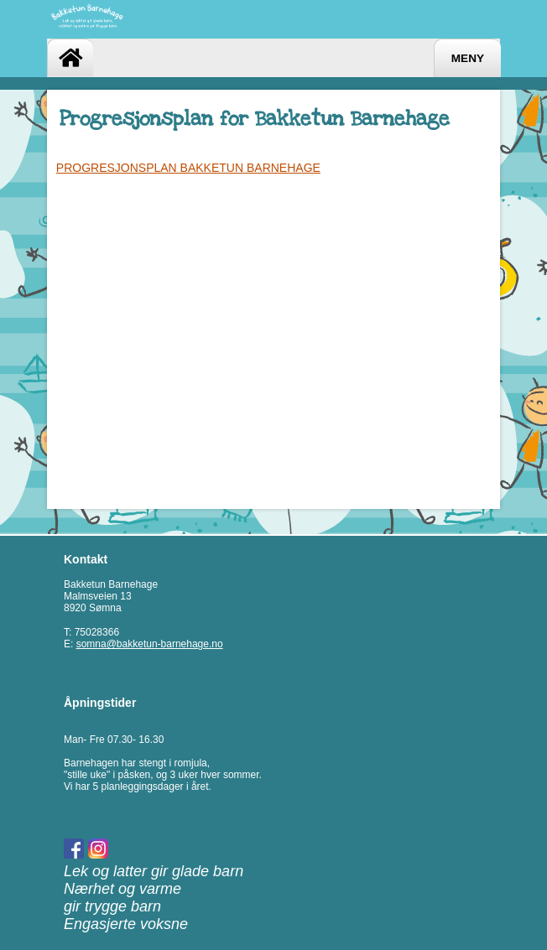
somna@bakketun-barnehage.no (149, 644)
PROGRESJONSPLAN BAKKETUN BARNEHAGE (188, 167)
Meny (467, 58)
